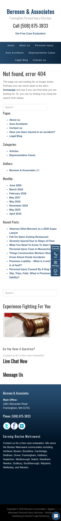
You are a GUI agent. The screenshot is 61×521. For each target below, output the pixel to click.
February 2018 (17, 193)
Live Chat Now (15, 361)
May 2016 (14, 201)
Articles (14, 151)
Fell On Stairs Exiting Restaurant (28, 237)
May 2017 (14, 197)
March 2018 (16, 189)
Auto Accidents (18, 124)
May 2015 (14, 209)
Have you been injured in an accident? (32, 132)
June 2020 (15, 185)
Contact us (15, 128)
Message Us (13, 374)
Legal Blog (15, 136)
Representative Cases (22, 155)
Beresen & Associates (30, 11)
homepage (9, 90)
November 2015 (18, 205)
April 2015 (15, 213)
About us (14, 120)
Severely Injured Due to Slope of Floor (32, 241)
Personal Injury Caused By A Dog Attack (33, 269)
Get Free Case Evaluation (30, 33)
